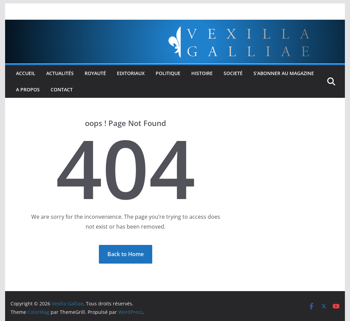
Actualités (60, 73)
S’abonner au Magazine (283, 73)
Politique (168, 73)
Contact (62, 89)
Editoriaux (131, 73)
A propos (28, 89)
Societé (233, 73)
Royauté (95, 73)
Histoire (202, 73)
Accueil (25, 73)
